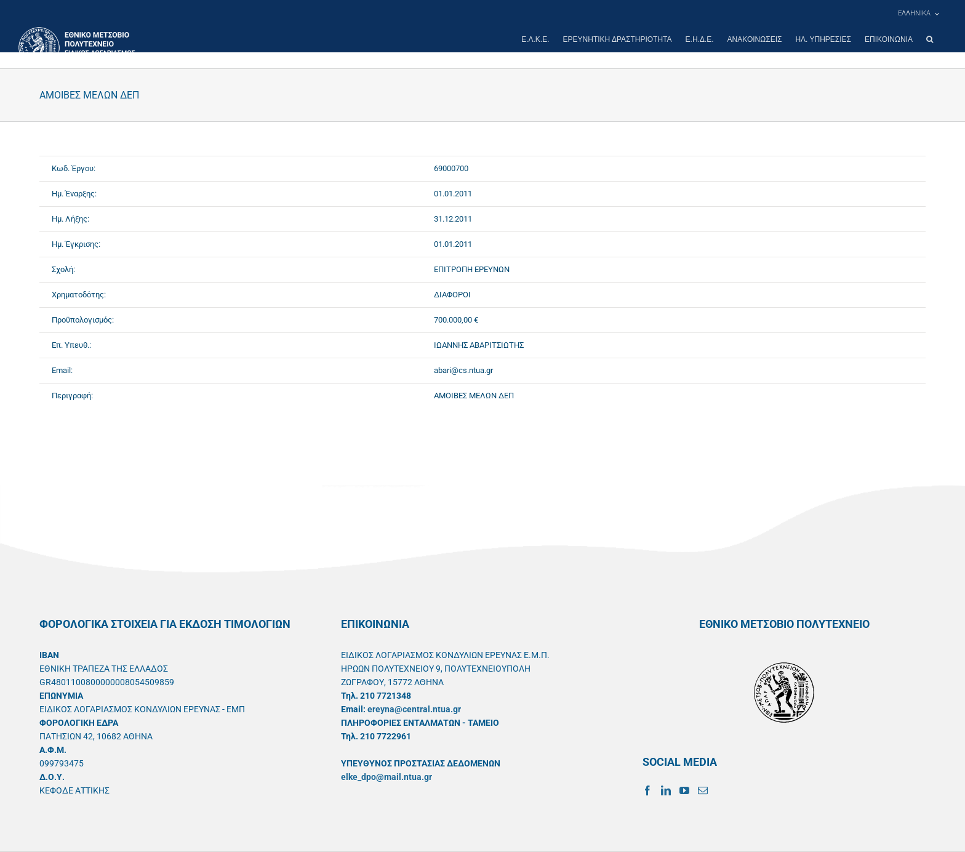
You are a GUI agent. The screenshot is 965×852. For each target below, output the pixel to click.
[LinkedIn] (666, 790)
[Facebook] (647, 790)
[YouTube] (684, 790)
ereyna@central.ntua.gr (414, 709)
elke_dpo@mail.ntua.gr (386, 777)
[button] (929, 39)
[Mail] (703, 790)
